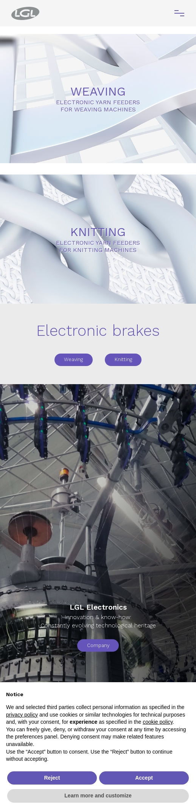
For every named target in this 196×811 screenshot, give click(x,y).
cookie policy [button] (158, 722)
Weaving (73, 359)
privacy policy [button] (22, 715)
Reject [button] (52, 778)
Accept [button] (144, 778)
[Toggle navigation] (179, 13)
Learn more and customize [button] (97, 795)
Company (98, 645)
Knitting (123, 359)
